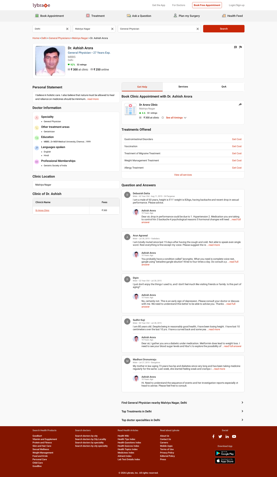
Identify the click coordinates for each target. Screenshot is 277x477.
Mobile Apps (166, 446)
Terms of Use (167, 449)
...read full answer (231, 346)
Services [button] (183, 86)
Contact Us (165, 439)
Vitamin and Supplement (45, 439)
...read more (213, 244)
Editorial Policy (167, 456)
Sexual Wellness (41, 449)
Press (163, 459)
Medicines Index (126, 452)
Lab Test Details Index (129, 459)
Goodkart (37, 436)
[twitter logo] (220, 437)
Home (36, 38)
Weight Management (43, 452)
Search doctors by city (86, 436)
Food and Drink (40, 456)
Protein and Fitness (42, 442)
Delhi (44, 38)
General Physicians (59, 38)
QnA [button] (224, 86)
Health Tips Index (126, 439)
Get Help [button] (142, 86)
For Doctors (178, 5)
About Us (164, 436)
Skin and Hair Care (42, 446)
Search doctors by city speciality (91, 446)
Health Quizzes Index (128, 446)
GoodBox (37, 466)
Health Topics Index (128, 449)
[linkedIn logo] (227, 437)
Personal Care (40, 459)
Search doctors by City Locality (90, 439)
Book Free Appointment (207, 5)
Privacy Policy (167, 452)
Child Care (38, 462)
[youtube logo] (234, 437)
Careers (164, 442)
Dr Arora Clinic (42, 210)
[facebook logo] (213, 437)
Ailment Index (125, 456)
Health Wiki (123, 436)
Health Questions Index (129, 442)
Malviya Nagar (80, 38)
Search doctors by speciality (89, 442)
